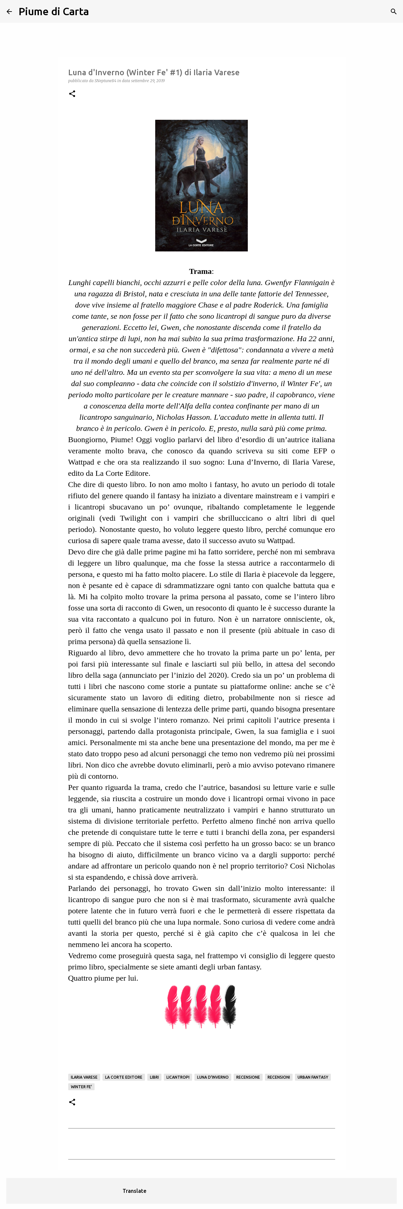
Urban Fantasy (313, 1077)
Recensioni (279, 1077)
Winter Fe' (81, 1087)
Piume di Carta (53, 11)
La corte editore (123, 1077)
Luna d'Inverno (213, 1077)
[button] (72, 94)
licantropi (177, 1077)
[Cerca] (98, 11)
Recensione (248, 1077)
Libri (154, 1077)
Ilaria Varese (84, 1077)
